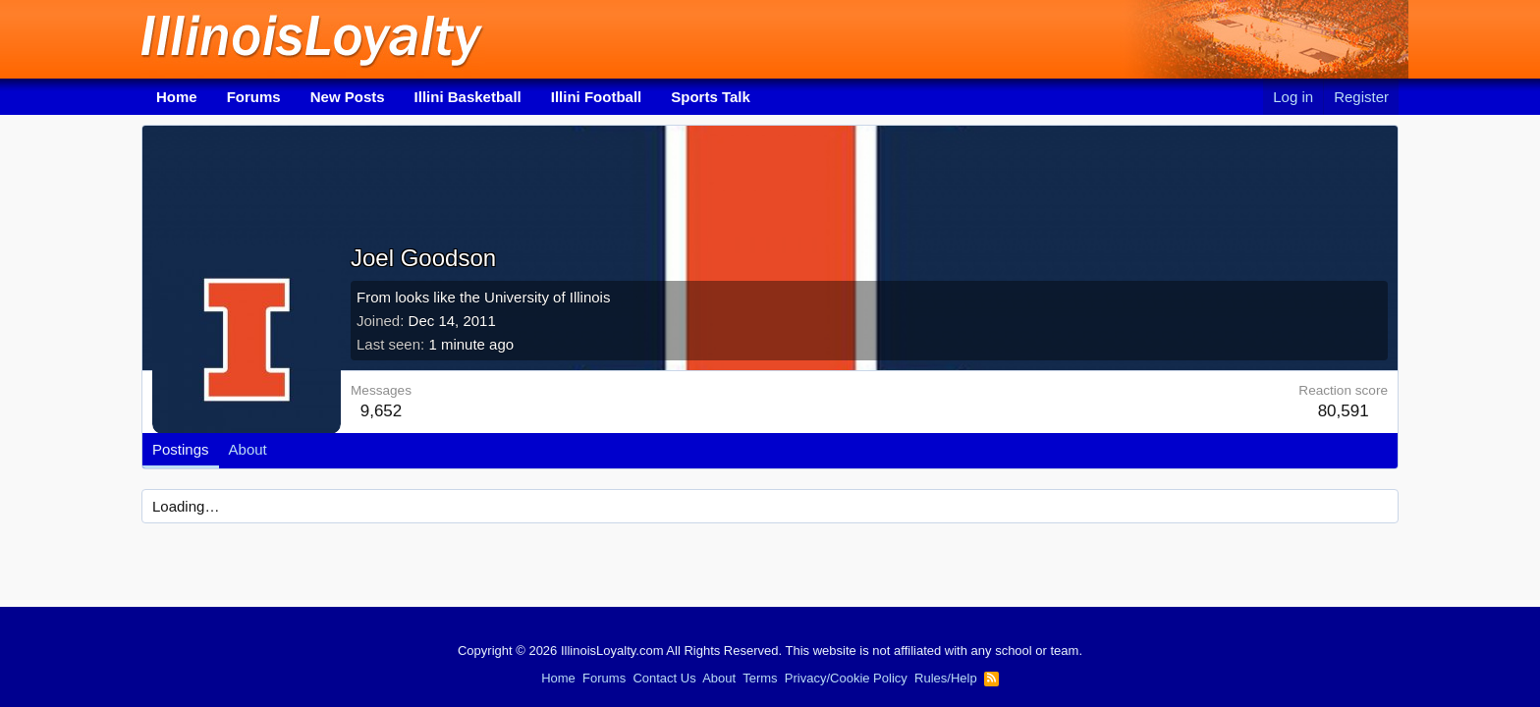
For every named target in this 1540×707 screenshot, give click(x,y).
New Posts (347, 96)
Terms (759, 678)
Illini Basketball (468, 96)
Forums (254, 96)
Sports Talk (710, 96)
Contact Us (663, 678)
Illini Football (596, 96)
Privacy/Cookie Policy (846, 678)
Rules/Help (945, 678)
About (719, 678)
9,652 (381, 411)
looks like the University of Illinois (502, 297)
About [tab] (248, 449)
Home (176, 96)
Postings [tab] (180, 449)
